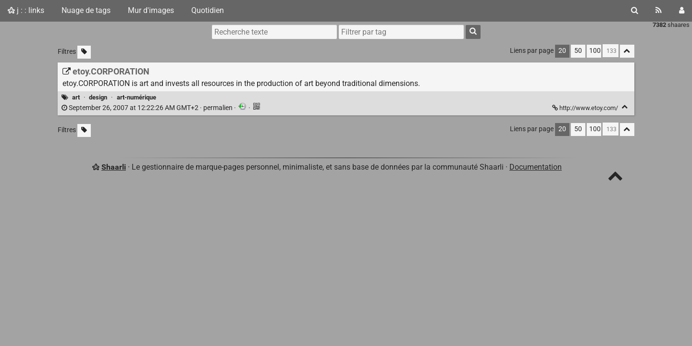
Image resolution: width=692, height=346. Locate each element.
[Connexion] (681, 10)
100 (595, 51)
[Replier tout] (627, 51)
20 (562, 51)
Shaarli (113, 167)
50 (578, 51)
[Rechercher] (634, 10)
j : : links (26, 10)
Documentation (535, 167)
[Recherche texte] (274, 32)
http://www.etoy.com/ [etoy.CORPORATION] (585, 107)
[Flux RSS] (658, 10)
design (98, 97)
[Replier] (624, 107)
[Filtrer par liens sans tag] (84, 52)
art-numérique (136, 97)
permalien (148, 108)
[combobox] (401, 32)
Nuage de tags (86, 10)
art (76, 97)
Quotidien (207, 10)
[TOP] (615, 178)
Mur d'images (151, 10)
